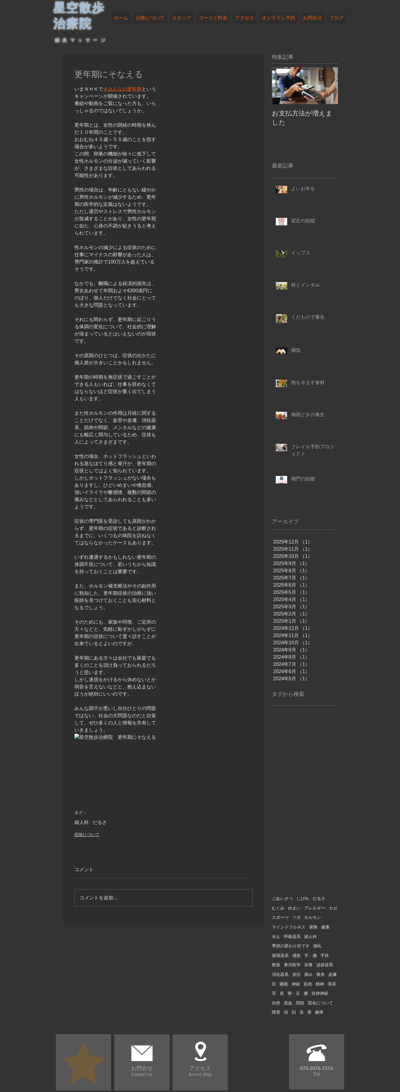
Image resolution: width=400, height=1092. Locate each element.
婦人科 (81, 822)
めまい (294, 908)
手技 (324, 955)
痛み (308, 974)
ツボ (296, 917)
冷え (276, 936)
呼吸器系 (292, 936)
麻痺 (319, 1012)
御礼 (317, 945)
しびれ (302, 898)
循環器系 (280, 955)
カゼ (333, 908)
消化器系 (280, 974)
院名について (320, 1002)
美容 (332, 984)
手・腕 (310, 955)
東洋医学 (292, 964)
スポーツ (280, 917)
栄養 (308, 964)
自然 (276, 1002)
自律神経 (319, 993)
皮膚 (332, 974)
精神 (320, 984)
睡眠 (284, 984)
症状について (87, 834)
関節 (300, 1002)
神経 (296, 984)
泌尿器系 (324, 964)
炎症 (296, 974)
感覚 (296, 955)
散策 (276, 964)
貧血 (288, 1002)
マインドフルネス (288, 927)
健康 (325, 927)
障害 (276, 1012)
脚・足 (293, 993)
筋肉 (308, 984)
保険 (313, 927)
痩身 (320, 974)
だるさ (99, 822)
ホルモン (312, 917)
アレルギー (314, 908)
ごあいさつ (282, 898)
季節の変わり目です (291, 945)
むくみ (278, 908)
